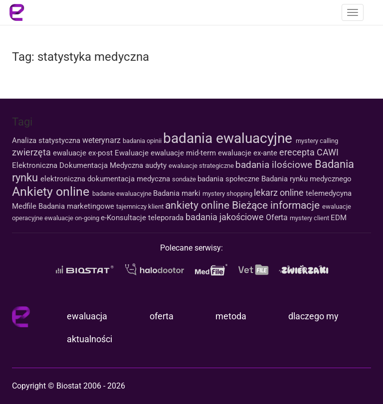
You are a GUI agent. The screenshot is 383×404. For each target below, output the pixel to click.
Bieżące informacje (277, 205)
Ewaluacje (133, 152)
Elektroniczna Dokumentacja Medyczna (78, 165)
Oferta (278, 217)
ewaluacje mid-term (184, 152)
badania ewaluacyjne (229, 138)
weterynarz (102, 140)
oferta (162, 316)
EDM (339, 217)
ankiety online (198, 205)
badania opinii (143, 140)
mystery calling (317, 140)
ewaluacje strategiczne (202, 165)
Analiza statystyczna (47, 140)
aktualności (89, 339)
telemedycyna (329, 193)
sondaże (184, 179)
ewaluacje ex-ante (248, 152)
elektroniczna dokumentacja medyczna (106, 178)
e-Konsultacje (124, 217)
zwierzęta (32, 152)
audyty (157, 165)
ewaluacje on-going (72, 218)
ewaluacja (87, 316)
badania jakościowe (226, 217)
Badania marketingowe (77, 206)
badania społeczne (229, 178)
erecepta (298, 152)
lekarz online (280, 192)
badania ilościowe (275, 164)
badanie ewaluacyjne (122, 193)
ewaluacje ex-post (84, 152)
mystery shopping (228, 193)
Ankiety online (52, 191)
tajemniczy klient (140, 206)
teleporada (167, 217)
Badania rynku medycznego (306, 178)
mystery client (310, 218)
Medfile (25, 206)
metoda (230, 316)
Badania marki (177, 193)
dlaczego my (313, 316)
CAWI (328, 152)
